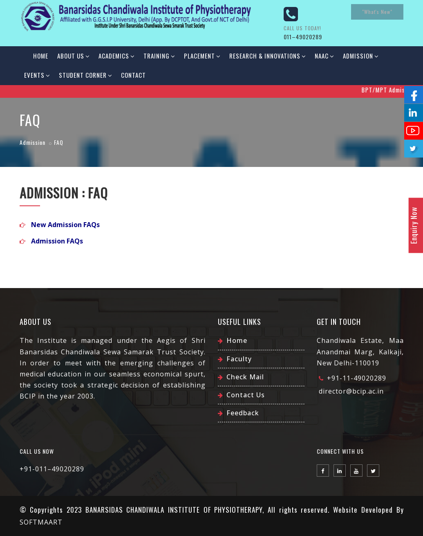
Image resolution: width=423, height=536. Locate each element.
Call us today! (302, 28)
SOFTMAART (41, 522)
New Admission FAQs (65, 224)
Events (37, 74)
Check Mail (245, 376)
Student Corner (85, 74)
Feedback (242, 412)
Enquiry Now (413, 225)
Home (40, 55)
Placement (202, 55)
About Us (73, 55)
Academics (116, 55)
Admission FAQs (57, 240)
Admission (360, 55)
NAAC (324, 55)
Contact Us (245, 394)
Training (159, 55)
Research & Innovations (267, 55)
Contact (133, 74)
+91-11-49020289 (356, 378)
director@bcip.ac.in (351, 391)
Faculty (239, 358)
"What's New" (377, 11)
